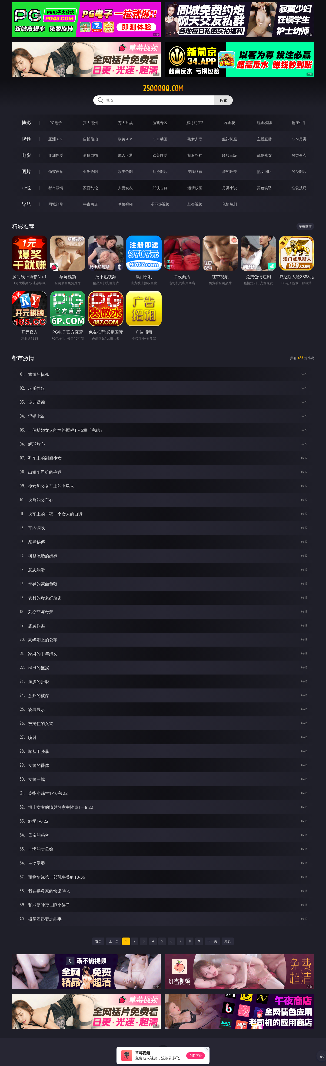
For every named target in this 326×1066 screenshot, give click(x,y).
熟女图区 (264, 171)
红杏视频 (194, 204)
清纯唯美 (229, 171)
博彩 (26, 122)
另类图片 (299, 171)
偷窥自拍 (55, 171)
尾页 (227, 941)
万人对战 (125, 122)
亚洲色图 (90, 171)
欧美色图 (125, 171)
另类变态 (299, 155)
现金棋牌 (264, 122)
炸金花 (229, 122)
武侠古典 (160, 187)
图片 (26, 171)
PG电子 (56, 122)
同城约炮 (55, 204)
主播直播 (264, 139)
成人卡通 (125, 155)
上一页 (114, 941)
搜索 (223, 100)
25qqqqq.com (163, 88)
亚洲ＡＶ (55, 139)
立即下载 (195, 1055)
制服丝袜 (194, 155)
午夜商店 (90, 204)
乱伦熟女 (264, 155)
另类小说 (229, 187)
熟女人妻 (194, 139)
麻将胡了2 (194, 122)
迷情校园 (194, 187)
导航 (26, 204)
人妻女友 (125, 187)
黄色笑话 (264, 187)
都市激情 (55, 187)
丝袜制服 (229, 139)
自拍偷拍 (90, 139)
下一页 (212, 941)
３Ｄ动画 (160, 139)
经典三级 (229, 155)
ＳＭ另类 (299, 139)
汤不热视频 (160, 204)
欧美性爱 (160, 155)
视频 (26, 139)
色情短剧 (229, 204)
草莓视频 (125, 204)
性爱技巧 (299, 187)
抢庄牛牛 (299, 122)
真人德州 (90, 122)
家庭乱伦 (90, 187)
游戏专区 (160, 122)
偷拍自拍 (90, 155)
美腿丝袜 (194, 171)
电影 (26, 155)
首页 (98, 941)
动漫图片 (160, 171)
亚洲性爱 (55, 155)
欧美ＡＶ (125, 139)
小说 (26, 188)
